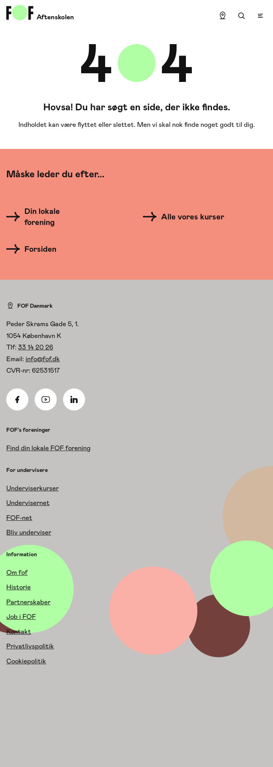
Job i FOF (21, 616)
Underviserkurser (32, 488)
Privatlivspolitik (30, 646)
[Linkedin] (74, 399)
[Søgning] (241, 15)
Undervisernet (28, 502)
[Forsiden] (36, 248)
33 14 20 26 (35, 347)
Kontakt (18, 631)
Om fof (17, 572)
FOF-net (19, 517)
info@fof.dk (43, 359)
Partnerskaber (28, 602)
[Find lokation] (222, 15)
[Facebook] (17, 399)
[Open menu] (260, 15)
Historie (18, 587)
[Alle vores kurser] (186, 217)
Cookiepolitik (26, 661)
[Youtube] (46, 399)
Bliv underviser (28, 532)
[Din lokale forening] (49, 217)
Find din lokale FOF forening (48, 448)
